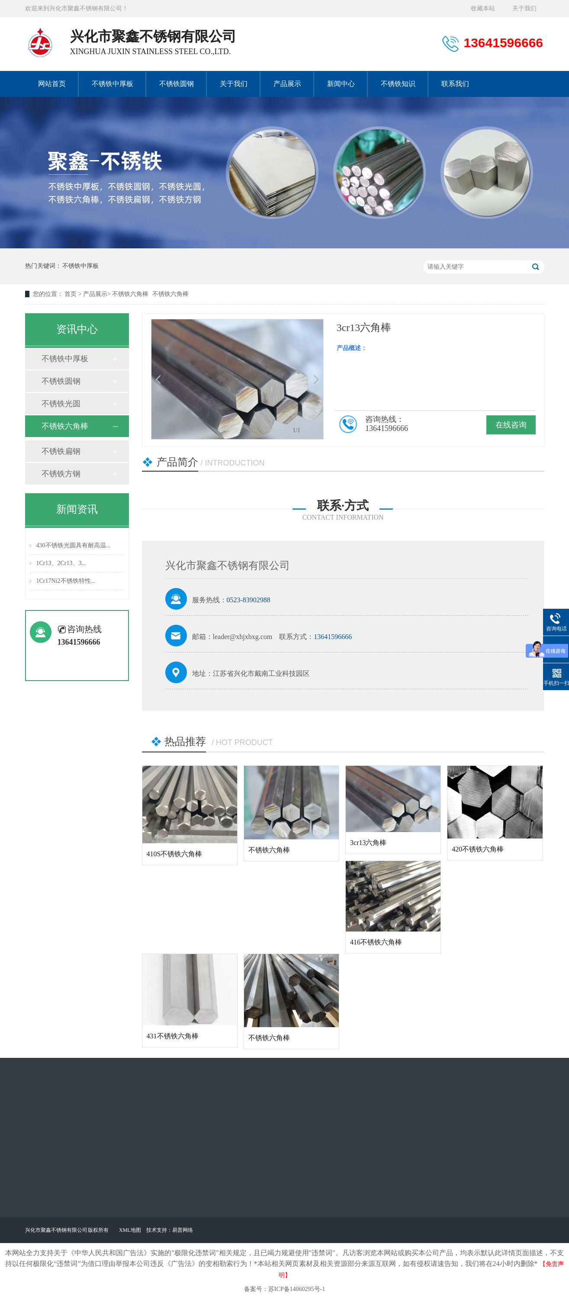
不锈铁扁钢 (61, 451)
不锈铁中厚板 (80, 266)
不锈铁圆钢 (61, 381)
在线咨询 (511, 425)
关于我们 (524, 8)
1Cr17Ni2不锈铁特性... (66, 581)
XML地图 (130, 1230)
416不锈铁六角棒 (376, 942)
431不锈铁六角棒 (173, 1036)
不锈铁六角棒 (130, 294)
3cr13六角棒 (368, 842)
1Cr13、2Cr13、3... (61, 563)
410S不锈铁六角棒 (175, 854)
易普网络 (182, 1230)
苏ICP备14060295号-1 (296, 1289)
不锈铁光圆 (61, 403)
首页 (71, 294)
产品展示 (95, 294)
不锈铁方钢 (61, 473)
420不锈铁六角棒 (478, 849)
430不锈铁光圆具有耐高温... (73, 545)
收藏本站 (483, 8)
